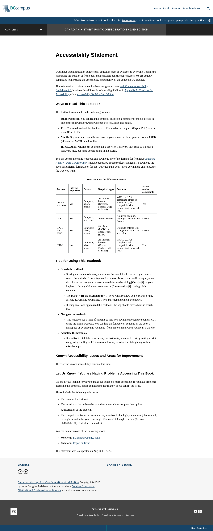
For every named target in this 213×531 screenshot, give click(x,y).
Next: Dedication (200, 528)
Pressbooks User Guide (87, 515)
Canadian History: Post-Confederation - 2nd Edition (48, 482)
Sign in (175, 8)
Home (157, 8)
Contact (130, 515)
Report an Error (81, 443)
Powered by (105, 508)
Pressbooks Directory (112, 515)
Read (166, 8)
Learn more (128, 20)
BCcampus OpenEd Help (86, 437)
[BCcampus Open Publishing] (16, 8)
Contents (23, 29)
